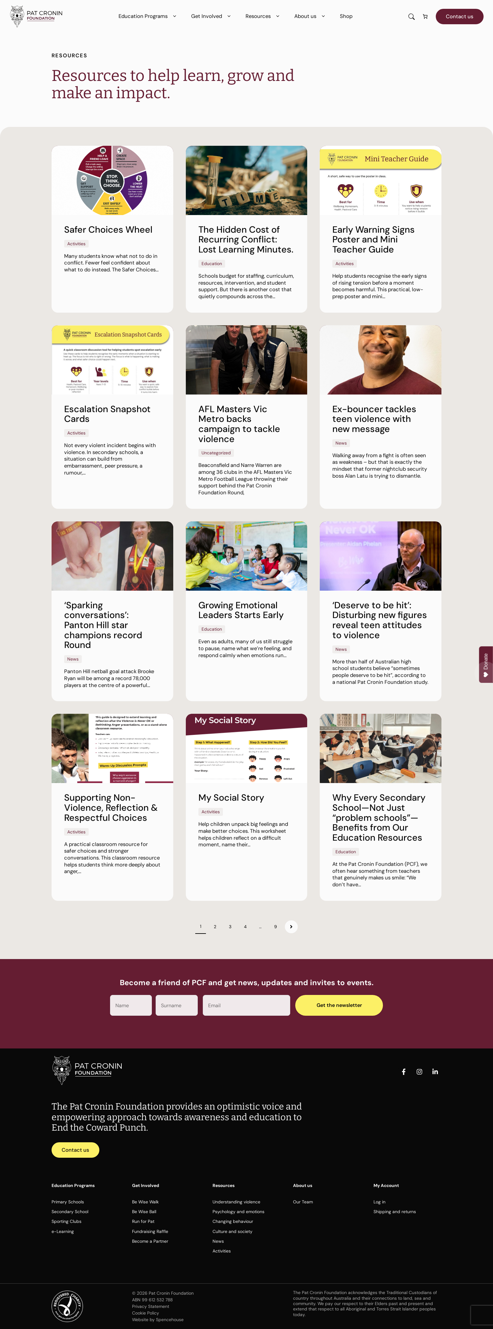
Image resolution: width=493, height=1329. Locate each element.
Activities (222, 1251)
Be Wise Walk (145, 1202)
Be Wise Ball (144, 1211)
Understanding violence (236, 1202)
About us (310, 16)
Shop (346, 16)
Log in (379, 1202)
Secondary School (70, 1211)
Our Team (303, 1202)
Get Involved (212, 16)
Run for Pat (143, 1221)
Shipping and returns (395, 1211)
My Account (386, 1185)
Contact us (460, 16)
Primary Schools (68, 1202)
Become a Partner (150, 1241)
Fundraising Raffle (150, 1231)
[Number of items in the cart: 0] (425, 17)
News (218, 1241)
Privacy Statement (150, 1306)
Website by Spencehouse (158, 1319)
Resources (264, 16)
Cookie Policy (145, 1313)
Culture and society (232, 1231)
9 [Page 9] (275, 926)
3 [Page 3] (230, 926)
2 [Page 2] (215, 926)
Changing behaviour (233, 1221)
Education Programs (149, 16)
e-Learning (63, 1231)
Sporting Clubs (66, 1221)
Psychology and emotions (238, 1211)
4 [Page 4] (245, 926)
